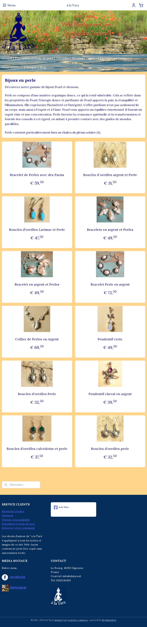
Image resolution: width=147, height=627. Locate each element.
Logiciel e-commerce (78, 620)
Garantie (62, 58)
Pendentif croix (110, 339)
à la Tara (61, 507)
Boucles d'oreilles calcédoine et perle (37, 449)
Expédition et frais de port (18, 523)
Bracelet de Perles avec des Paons (37, 175)
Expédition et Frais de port (34, 58)
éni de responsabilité (17, 519)
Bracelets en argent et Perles (110, 229)
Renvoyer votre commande (18, 528)
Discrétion (107, 58)
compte (31, 67)
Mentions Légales (84, 58)
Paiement (7, 515)
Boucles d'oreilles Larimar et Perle (37, 229)
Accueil (7, 58)
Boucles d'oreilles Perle (37, 394)
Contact (124, 58)
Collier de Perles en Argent (37, 339)
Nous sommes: (12, 67)
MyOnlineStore (109, 620)
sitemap (58, 620)
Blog (43, 67)
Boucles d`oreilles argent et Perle (110, 175)
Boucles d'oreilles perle (110, 449)
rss (65, 620)
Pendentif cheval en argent (110, 394)
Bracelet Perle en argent (110, 284)
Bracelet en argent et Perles (37, 284)
